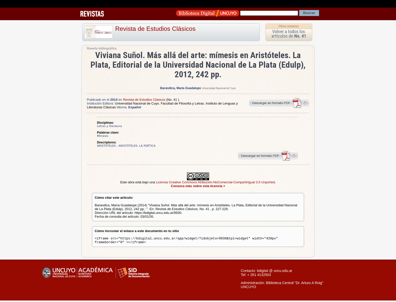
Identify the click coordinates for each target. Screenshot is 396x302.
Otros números (289, 26)
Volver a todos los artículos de (288, 34)
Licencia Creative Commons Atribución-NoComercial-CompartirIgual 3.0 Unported (215, 182)
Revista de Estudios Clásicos (155, 28)
